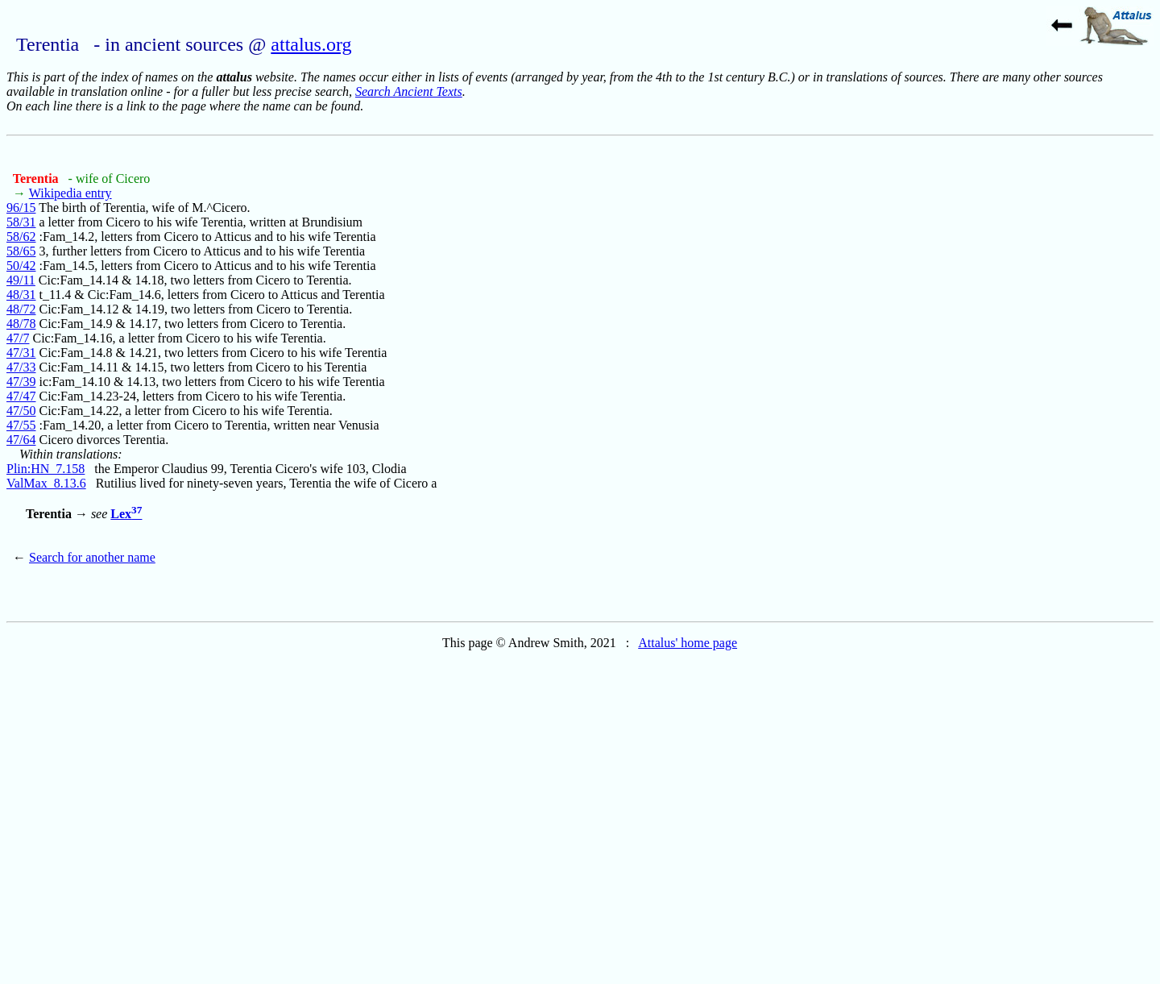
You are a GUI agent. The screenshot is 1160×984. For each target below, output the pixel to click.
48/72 (20, 309)
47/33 (20, 367)
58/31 (20, 222)
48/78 (20, 323)
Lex (126, 514)
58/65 (20, 251)
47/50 (20, 410)
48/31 (20, 294)
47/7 (17, 338)
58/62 (20, 236)
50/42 (20, 265)
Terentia (37, 178)
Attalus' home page (687, 643)
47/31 (20, 352)
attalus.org (311, 44)
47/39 (20, 381)
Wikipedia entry (70, 193)
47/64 (20, 439)
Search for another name (92, 557)
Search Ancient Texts (408, 91)
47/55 (20, 425)
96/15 (20, 207)
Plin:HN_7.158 (45, 468)
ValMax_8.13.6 (46, 483)
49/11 (20, 280)
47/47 (20, 396)
